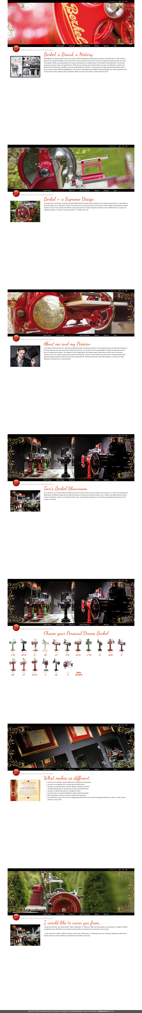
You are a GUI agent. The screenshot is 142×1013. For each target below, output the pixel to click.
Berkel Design (60, 46)
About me (72, 46)
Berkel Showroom (85, 46)
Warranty (106, 46)
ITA (123, 1)
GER (120, 1)
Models (97, 46)
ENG (126, 1)
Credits (112, 1011)
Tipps (115, 46)
